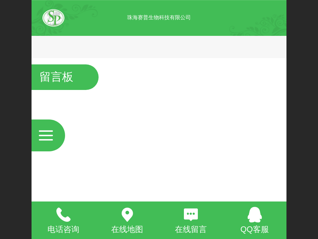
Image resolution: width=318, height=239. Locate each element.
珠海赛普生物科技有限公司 (159, 17)
